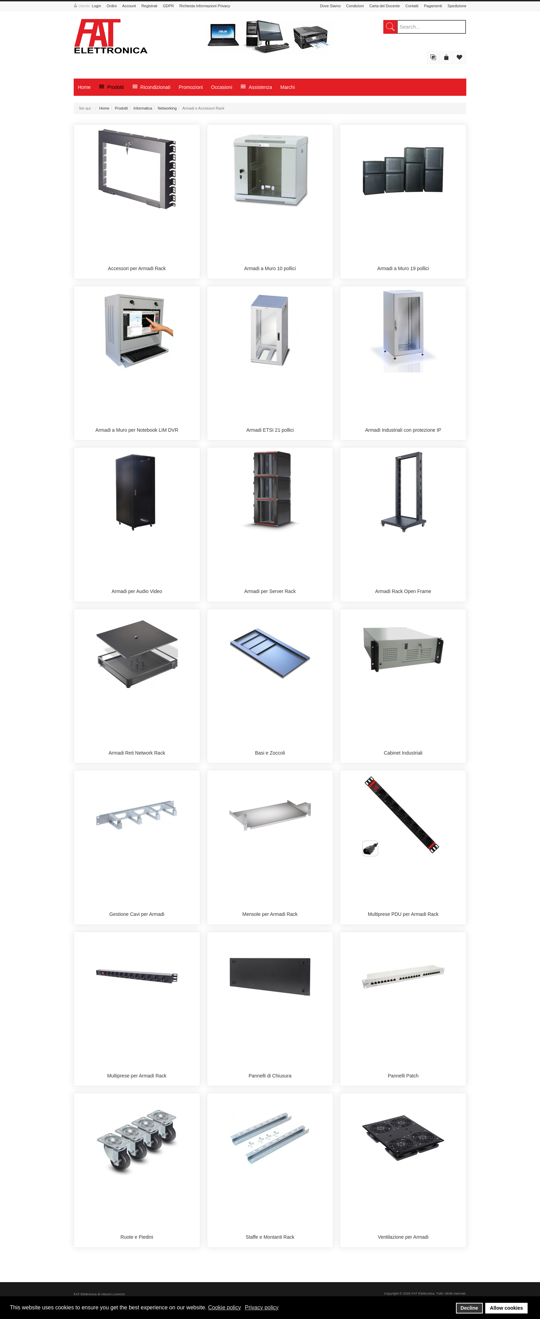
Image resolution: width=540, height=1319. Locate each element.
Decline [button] (469, 1308)
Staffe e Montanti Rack (270, 1237)
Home (104, 108)
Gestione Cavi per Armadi (137, 914)
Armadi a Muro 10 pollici (270, 268)
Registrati (149, 6)
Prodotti (121, 108)
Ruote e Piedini (137, 1237)
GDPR (168, 6)
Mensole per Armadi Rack (270, 914)
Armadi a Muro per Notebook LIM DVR (136, 430)
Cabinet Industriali (403, 753)
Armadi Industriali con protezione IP (403, 430)
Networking (167, 108)
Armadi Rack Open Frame (403, 591)
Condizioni (355, 6)
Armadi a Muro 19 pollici (403, 268)
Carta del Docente (384, 6)
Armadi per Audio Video (137, 591)
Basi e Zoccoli (270, 753)
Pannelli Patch (403, 1075)
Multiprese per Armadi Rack (136, 1075)
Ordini (112, 6)
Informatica (142, 108)
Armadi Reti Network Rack (136, 753)
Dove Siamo (330, 6)
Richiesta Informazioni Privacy (204, 6)
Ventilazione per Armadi (403, 1237)
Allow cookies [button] (506, 1308)
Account (129, 6)
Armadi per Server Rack (269, 591)
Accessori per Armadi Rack (137, 268)
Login (96, 6)
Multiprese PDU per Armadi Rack (403, 914)
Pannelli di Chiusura (270, 1075)
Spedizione (457, 6)
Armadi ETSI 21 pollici (270, 430)
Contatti (411, 6)
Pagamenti (433, 6)
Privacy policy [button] (262, 1307)
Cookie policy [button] (224, 1307)
